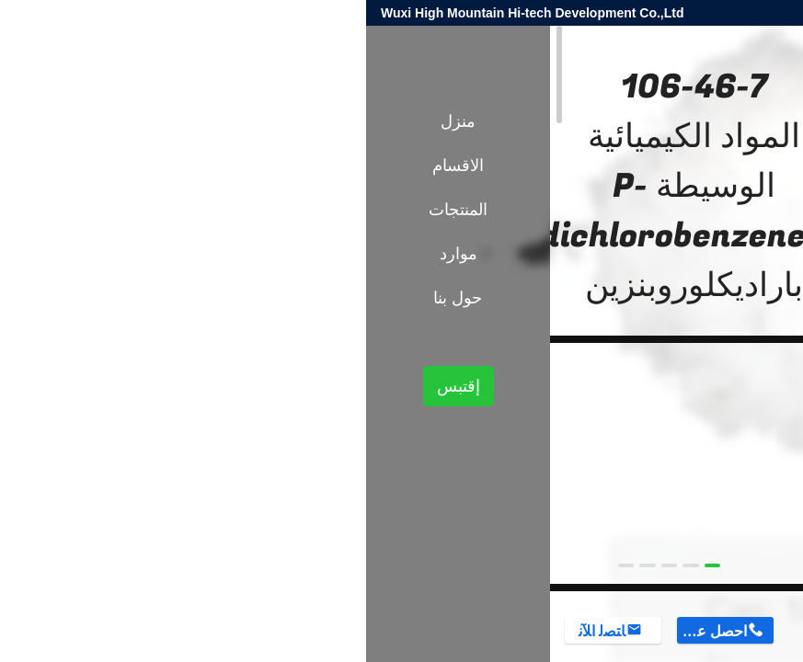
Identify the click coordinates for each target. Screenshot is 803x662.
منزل (92, 121)
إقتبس (92, 386)
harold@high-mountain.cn (569, 13)
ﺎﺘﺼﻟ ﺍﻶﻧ (235, 631)
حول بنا (91, 298)
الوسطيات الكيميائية (607, 320)
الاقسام (92, 165)
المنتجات (695, 320)
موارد (92, 254)
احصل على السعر (346, 631)
